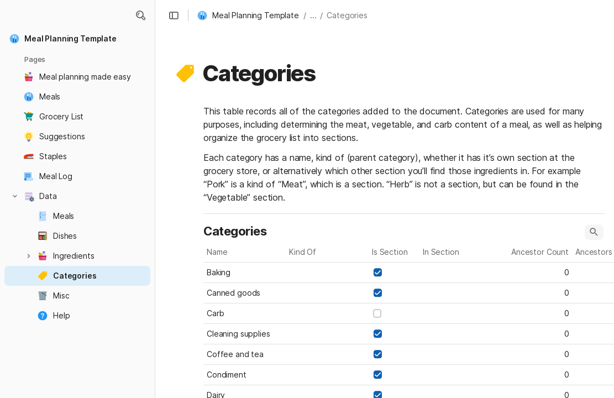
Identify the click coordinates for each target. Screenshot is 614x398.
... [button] (313, 15)
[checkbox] (377, 272)
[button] (140, 15)
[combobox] (328, 272)
